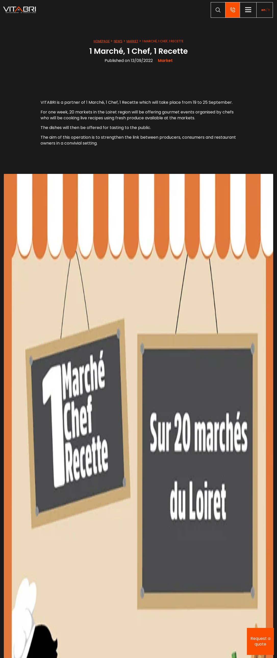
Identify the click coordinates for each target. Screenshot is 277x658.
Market (132, 41)
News (118, 41)
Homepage (102, 41)
